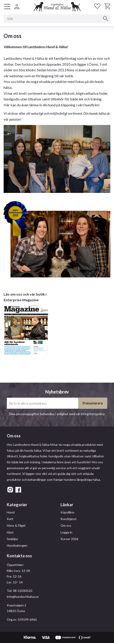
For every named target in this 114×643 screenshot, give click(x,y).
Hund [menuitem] (11, 512)
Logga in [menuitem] (66, 532)
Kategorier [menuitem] (17, 505)
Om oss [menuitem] (66, 525)
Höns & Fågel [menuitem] (16, 525)
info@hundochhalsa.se (23, 596)
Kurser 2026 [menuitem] (69, 539)
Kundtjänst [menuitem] (69, 519)
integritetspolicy (92, 414)
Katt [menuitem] (10, 519)
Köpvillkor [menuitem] (68, 512)
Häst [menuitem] (10, 532)
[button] (7, 6)
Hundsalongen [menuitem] (17, 545)
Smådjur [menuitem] (12, 539)
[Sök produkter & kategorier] (57, 18)
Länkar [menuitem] (67, 505)
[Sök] (105, 18)
